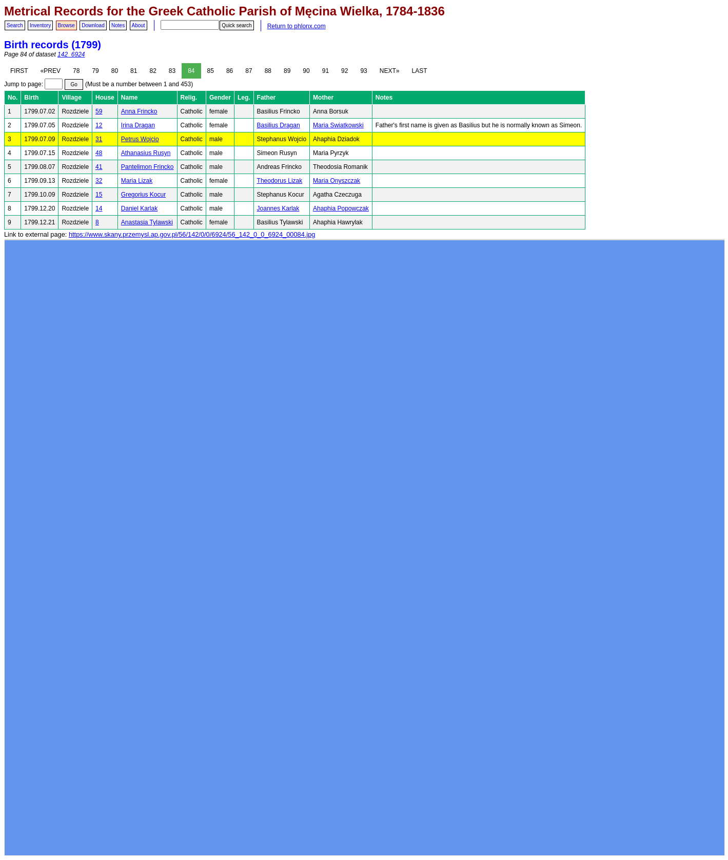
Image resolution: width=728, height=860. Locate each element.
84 (191, 70)
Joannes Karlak (278, 208)
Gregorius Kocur (143, 194)
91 (325, 70)
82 (152, 70)
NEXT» (390, 70)
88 (268, 70)
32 (98, 180)
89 (287, 70)
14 (98, 208)
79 (95, 70)
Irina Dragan (138, 125)
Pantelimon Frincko (147, 166)
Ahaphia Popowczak (341, 208)
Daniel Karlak (139, 208)
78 (76, 70)
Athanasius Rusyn (146, 153)
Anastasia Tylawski (147, 222)
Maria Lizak (136, 180)
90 (306, 70)
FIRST (19, 70)
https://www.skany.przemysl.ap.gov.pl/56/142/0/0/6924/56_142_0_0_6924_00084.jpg (192, 234)
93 (363, 70)
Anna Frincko (139, 111)
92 (344, 70)
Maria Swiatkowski (338, 125)
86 (229, 70)
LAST (419, 70)
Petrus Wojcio (140, 139)
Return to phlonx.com (296, 26)
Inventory (40, 25)
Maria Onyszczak (336, 180)
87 (248, 70)
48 (98, 153)
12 (98, 125)
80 (114, 70)
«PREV (51, 70)
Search (15, 25)
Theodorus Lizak (280, 180)
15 (98, 194)
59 (98, 111)
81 (133, 70)
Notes (118, 25)
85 (210, 70)
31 (98, 139)
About (138, 25)
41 (98, 166)
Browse (66, 25)
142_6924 (71, 54)
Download (93, 25)
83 (172, 70)
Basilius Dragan (278, 125)
